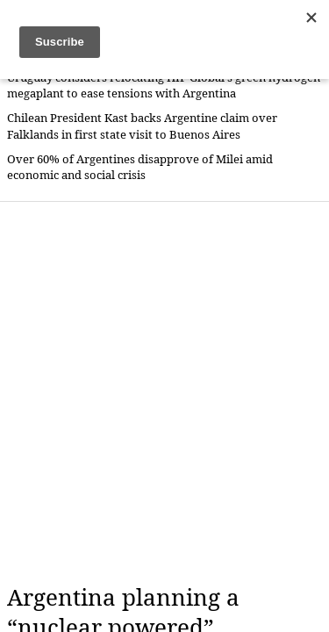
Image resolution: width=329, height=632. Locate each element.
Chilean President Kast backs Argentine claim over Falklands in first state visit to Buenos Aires (142, 126)
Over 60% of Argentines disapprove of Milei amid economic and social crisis (140, 167)
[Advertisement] (164, 392)
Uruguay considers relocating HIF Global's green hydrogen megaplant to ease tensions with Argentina (163, 85)
